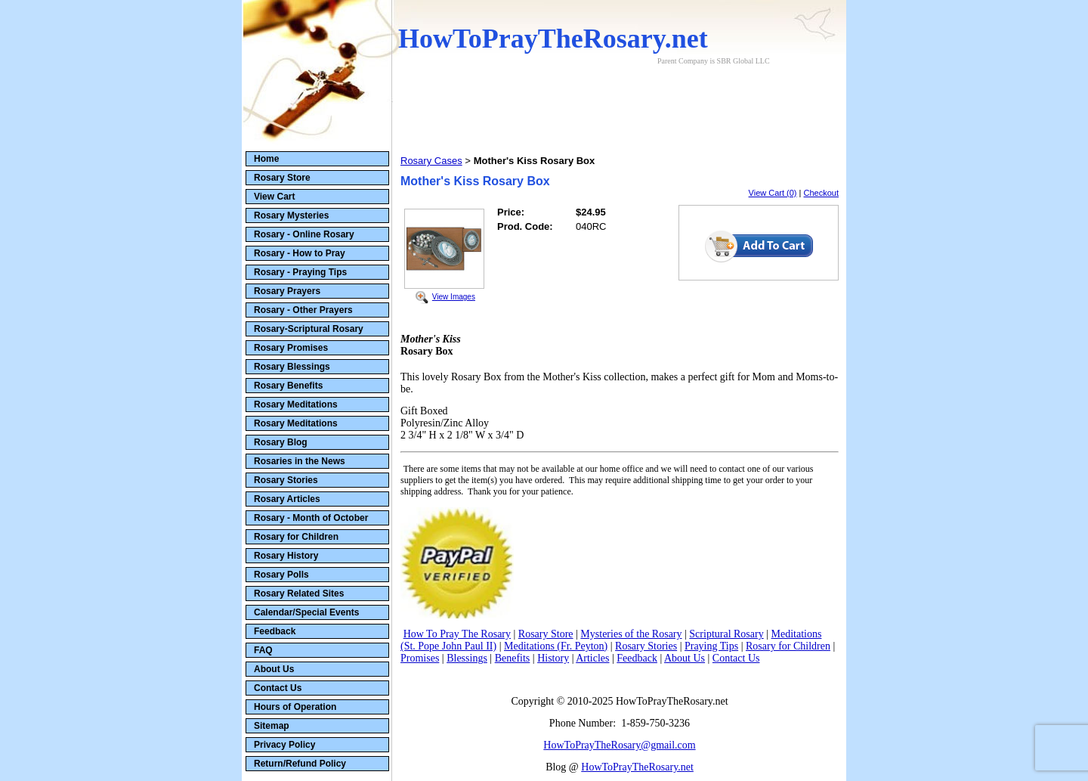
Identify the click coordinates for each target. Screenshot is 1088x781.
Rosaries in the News (299, 461)
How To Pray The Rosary (457, 634)
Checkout (821, 192)
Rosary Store (282, 177)
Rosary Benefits (288, 385)
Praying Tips (711, 646)
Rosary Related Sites (299, 593)
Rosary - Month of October (311, 518)
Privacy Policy (284, 744)
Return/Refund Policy (300, 763)
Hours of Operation (295, 707)
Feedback (274, 631)
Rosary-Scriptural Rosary (308, 329)
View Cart (274, 196)
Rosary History (286, 555)
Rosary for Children (296, 537)
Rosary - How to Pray (299, 253)
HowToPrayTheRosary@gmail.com (619, 745)
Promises (419, 658)
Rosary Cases (431, 160)
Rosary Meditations (296, 404)
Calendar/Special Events (306, 612)
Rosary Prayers (287, 291)
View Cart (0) (773, 192)
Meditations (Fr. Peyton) (555, 646)
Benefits (512, 658)
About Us (274, 669)
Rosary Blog (281, 442)
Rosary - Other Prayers (303, 310)
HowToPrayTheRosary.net (637, 767)
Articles (592, 658)
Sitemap (271, 726)
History (553, 658)
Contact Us (277, 688)
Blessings (467, 658)
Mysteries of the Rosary (631, 634)
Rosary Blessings (292, 366)
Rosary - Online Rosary (304, 234)
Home (266, 158)
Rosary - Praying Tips (300, 272)
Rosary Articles (287, 499)
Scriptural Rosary (726, 634)
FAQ (263, 650)
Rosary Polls (281, 574)
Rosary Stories (286, 480)
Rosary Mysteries (291, 215)
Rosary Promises (291, 347)
